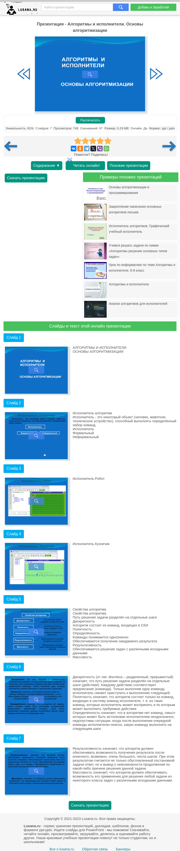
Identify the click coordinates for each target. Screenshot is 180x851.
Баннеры (123, 849)
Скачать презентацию (26, 178)
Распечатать (90, 120)
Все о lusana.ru (61, 849)
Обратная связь (95, 849)
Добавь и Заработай (153, 7)
